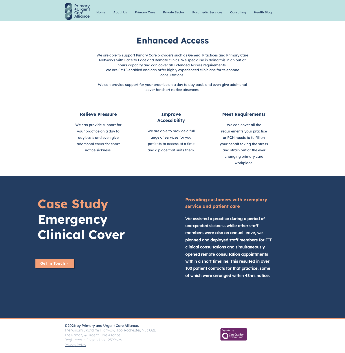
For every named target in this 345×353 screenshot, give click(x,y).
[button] (120, 10)
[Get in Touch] (54, 263)
